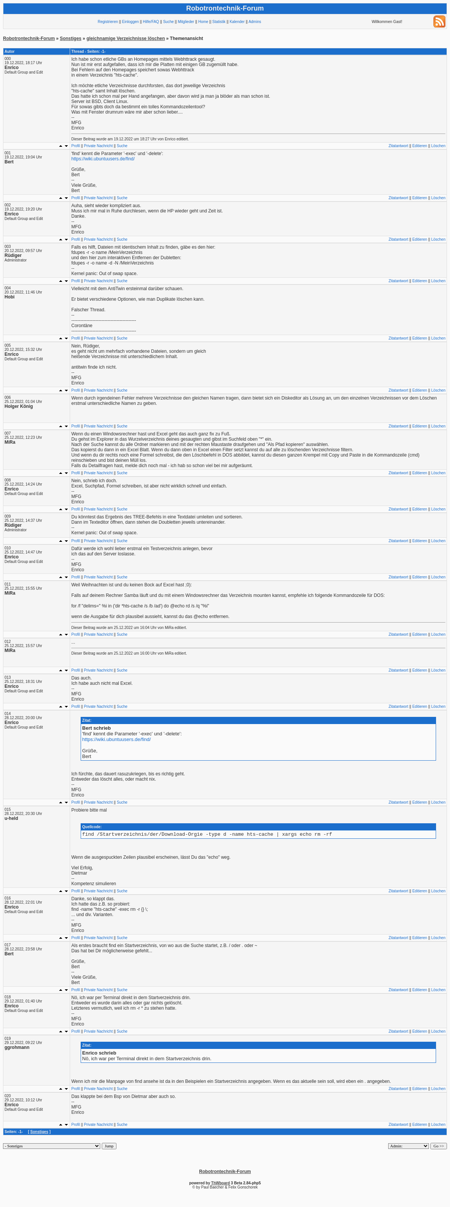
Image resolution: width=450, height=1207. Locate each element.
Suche (168, 22)
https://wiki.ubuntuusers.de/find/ (103, 158)
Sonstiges (70, 38)
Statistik (218, 22)
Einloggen (130, 22)
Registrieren (108, 22)
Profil (75, 146)
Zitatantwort (398, 146)
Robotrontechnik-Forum (29, 38)
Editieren (419, 146)
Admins (254, 22)
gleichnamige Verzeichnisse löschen (125, 38)
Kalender (237, 22)
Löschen (438, 146)
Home (203, 22)
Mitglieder (186, 22)
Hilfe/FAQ (151, 22)
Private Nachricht (98, 146)
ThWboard (220, 1184)
